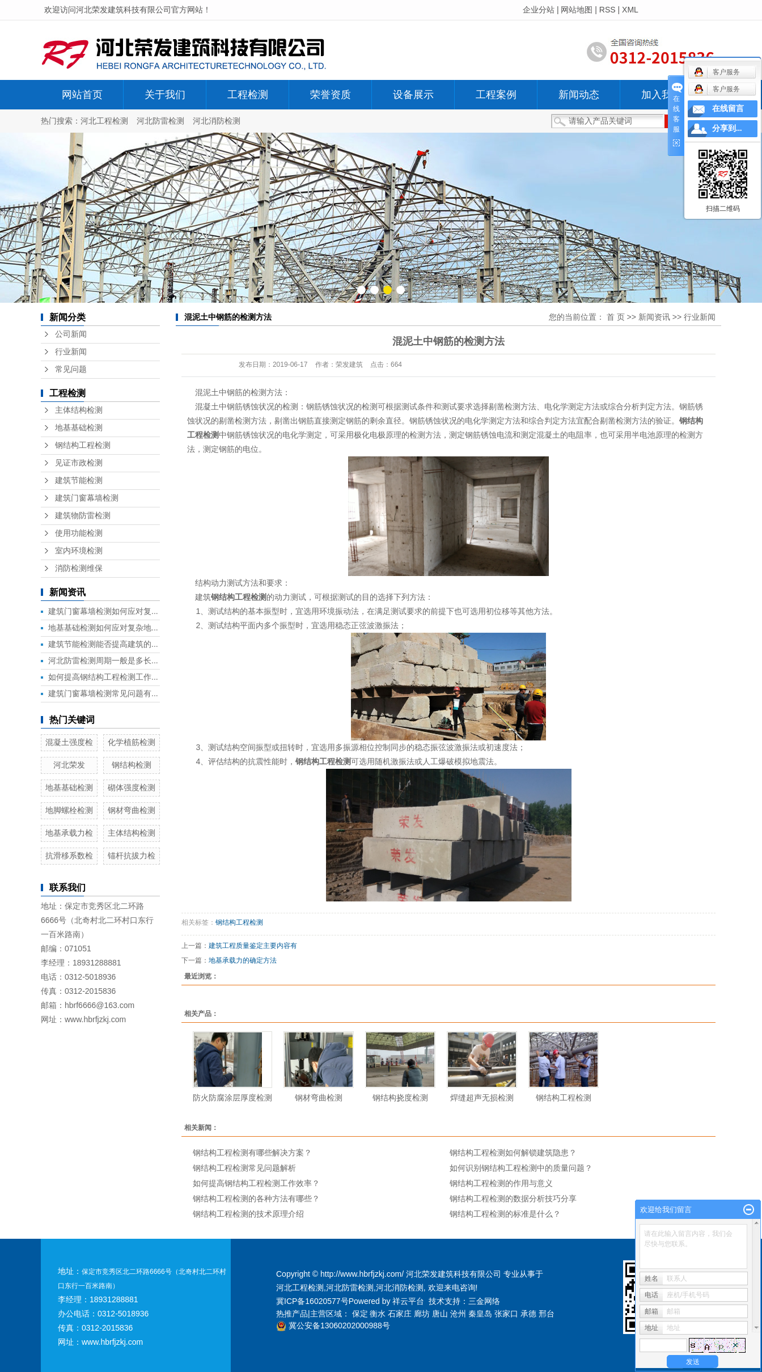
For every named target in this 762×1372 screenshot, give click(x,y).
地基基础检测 (79, 428)
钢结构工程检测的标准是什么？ (505, 1213)
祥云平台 (408, 1301)
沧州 (458, 1313)
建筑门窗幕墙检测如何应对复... (103, 611)
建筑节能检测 (79, 480)
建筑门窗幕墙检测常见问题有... (103, 693)
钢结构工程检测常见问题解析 (244, 1167)
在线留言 (728, 108)
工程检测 (247, 94)
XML (630, 9)
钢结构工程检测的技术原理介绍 (248, 1213)
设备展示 (413, 94)
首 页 (616, 316)
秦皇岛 (480, 1313)
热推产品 (292, 1313)
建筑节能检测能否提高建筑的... (103, 644)
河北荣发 (69, 764)
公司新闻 (71, 334)
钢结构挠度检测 (400, 1097)
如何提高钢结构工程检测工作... (103, 676)
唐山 (440, 1313)
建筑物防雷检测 (83, 515)
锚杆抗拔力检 (131, 855)
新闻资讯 (654, 316)
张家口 (506, 1313)
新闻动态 (578, 94)
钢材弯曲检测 (131, 810)
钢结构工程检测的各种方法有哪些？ (256, 1198)
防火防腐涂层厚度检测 (232, 1097)
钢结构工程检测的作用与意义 (501, 1183)
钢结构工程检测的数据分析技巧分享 (513, 1198)
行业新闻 (71, 352)
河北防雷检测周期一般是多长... (103, 660)
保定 (360, 1313)
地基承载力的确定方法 (243, 960)
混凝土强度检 (69, 742)
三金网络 (484, 1301)
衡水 (378, 1313)
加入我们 (661, 94)
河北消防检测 (216, 120)
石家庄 (400, 1313)
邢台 (546, 1313)
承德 (528, 1313)
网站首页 (82, 94)
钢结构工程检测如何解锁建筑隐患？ (513, 1152)
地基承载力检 (69, 832)
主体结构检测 (79, 410)
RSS (607, 9)
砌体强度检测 (131, 787)
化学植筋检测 (131, 742)
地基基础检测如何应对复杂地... (103, 627)
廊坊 (422, 1313)
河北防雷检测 (160, 120)
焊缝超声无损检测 (482, 1097)
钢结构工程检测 (83, 445)
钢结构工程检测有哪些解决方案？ (252, 1152)
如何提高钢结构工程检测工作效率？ (256, 1183)
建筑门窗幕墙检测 (86, 498)
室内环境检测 (79, 551)
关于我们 (165, 94)
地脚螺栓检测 (69, 810)
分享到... (727, 128)
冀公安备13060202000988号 (333, 1325)
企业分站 (538, 9)
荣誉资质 (330, 94)
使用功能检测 (79, 533)
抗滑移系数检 (69, 855)
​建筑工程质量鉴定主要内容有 (253, 946)
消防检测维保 (79, 568)
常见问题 (71, 369)
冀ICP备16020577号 (312, 1301)
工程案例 (496, 94)
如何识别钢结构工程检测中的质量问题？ (521, 1167)
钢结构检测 (131, 764)
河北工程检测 (104, 120)
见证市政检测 (79, 463)
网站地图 (576, 9)
